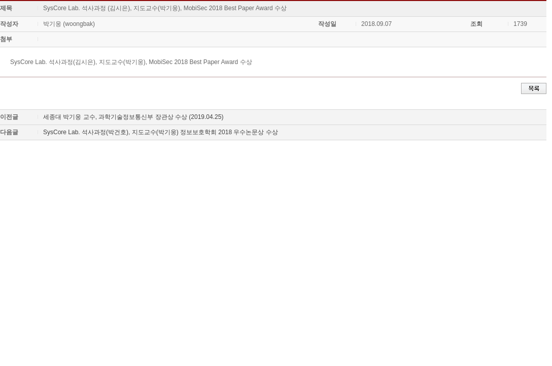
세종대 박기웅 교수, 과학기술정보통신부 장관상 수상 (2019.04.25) (133, 116)
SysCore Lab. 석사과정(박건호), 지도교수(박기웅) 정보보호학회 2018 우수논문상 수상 (160, 132)
